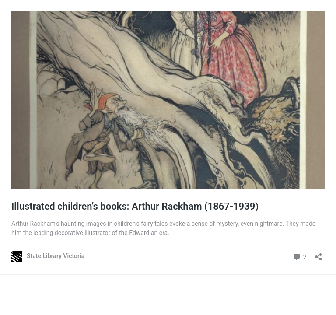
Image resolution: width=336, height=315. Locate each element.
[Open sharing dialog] (318, 254)
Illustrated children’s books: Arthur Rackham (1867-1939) (135, 206)
